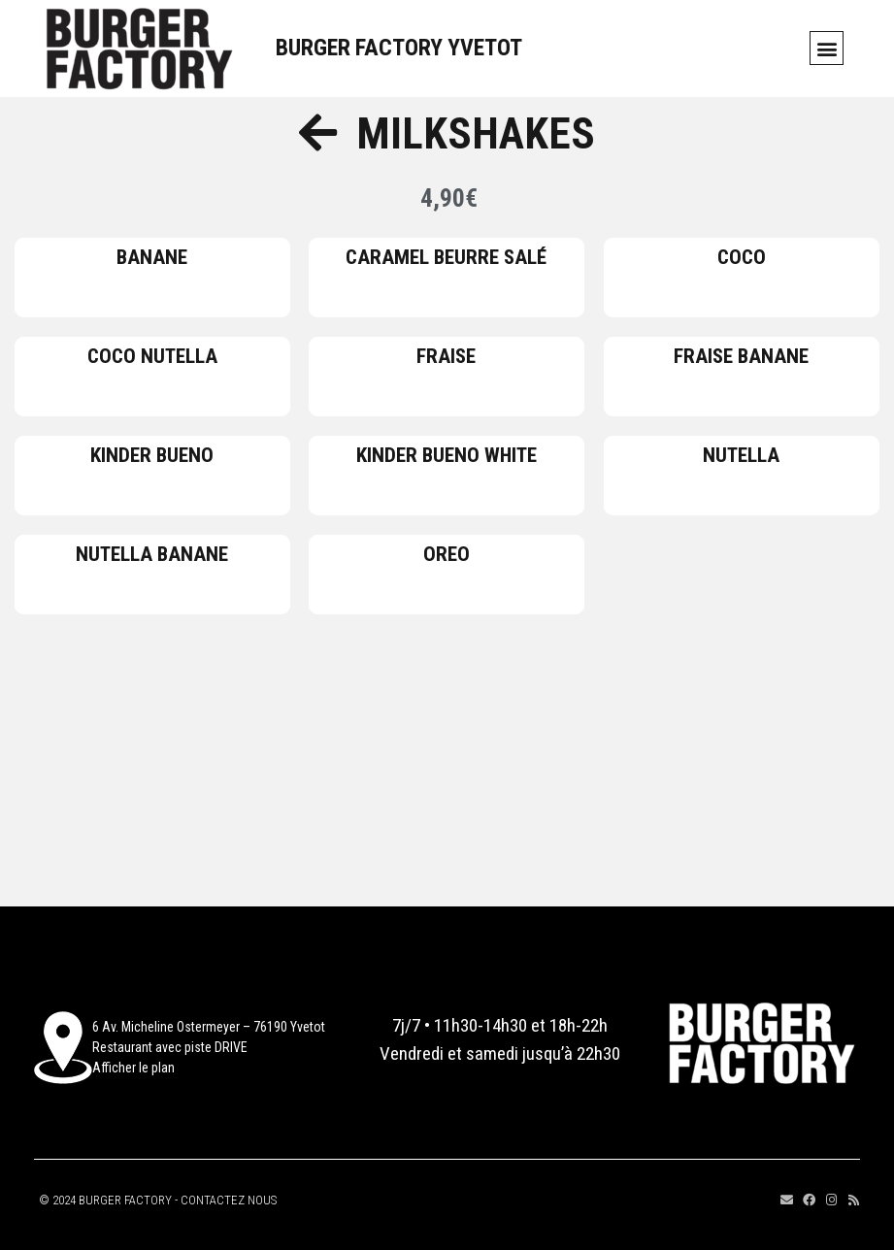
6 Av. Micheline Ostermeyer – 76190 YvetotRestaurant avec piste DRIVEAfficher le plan (208, 1047)
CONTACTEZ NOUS (229, 1200)
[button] (827, 48)
